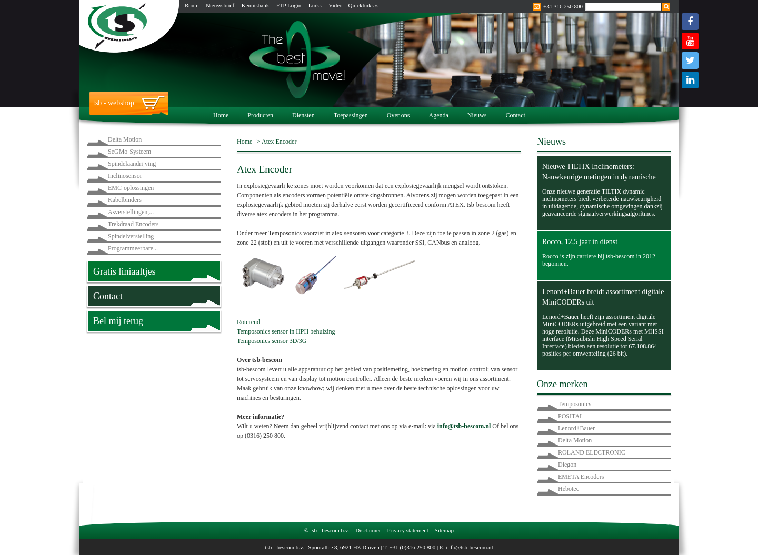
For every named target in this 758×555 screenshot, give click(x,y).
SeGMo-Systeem (129, 151)
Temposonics (574, 404)
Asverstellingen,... (131, 212)
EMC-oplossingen (131, 187)
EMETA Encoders (581, 476)
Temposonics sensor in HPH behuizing (286, 331)
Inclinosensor (125, 175)
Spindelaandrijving (132, 163)
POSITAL (570, 416)
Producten (260, 115)
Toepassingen (351, 115)
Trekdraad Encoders (133, 224)
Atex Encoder (279, 141)
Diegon (567, 464)
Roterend (248, 322)
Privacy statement (407, 530)
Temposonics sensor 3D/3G (271, 341)
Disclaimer (368, 530)
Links (315, 5)
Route (191, 5)
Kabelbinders (125, 200)
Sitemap (444, 530)
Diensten (303, 115)
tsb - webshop (113, 103)
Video (335, 5)
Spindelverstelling (131, 236)
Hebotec (568, 488)
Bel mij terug (118, 321)
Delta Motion (125, 139)
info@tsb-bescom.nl (469, 547)
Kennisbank (256, 5)
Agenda (438, 115)
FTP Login (289, 5)
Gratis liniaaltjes (124, 271)
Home (220, 115)
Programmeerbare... (133, 248)
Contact (515, 115)
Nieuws (477, 115)
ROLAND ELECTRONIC (591, 452)
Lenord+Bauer (576, 428)
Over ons (398, 115)
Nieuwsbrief (220, 5)
